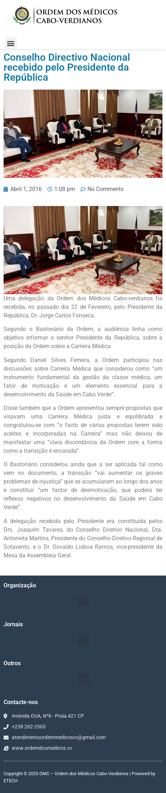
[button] (11, 43)
